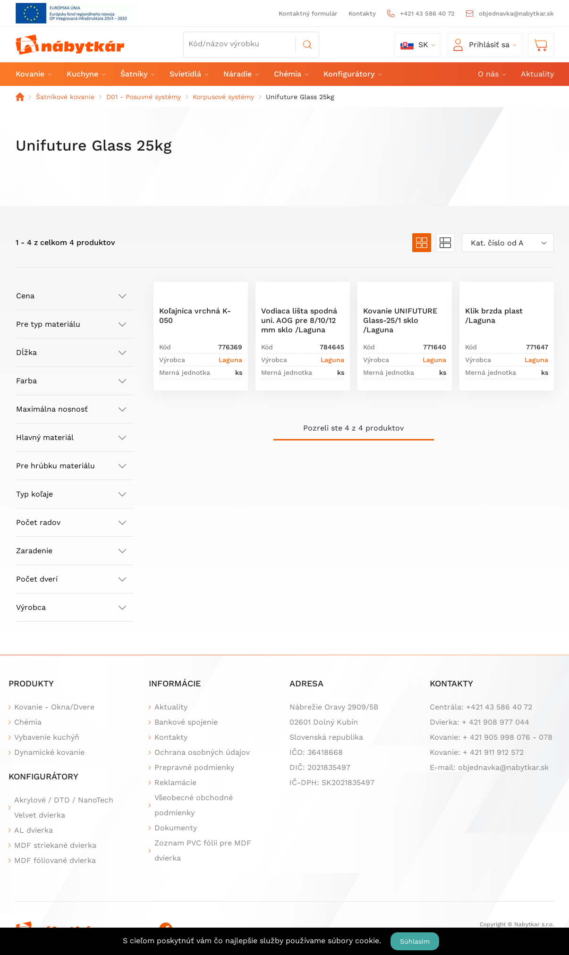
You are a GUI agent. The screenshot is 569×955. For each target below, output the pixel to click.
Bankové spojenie (186, 722)
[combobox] (508, 242)
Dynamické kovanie (49, 752)
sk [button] (414, 45)
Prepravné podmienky (194, 767)
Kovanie (33, 73)
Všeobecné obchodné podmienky (193, 805)
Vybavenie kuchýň (46, 737)
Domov (20, 97)
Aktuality (537, 73)
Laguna (230, 359)
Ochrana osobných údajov (202, 752)
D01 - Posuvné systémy (143, 97)
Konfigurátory (352, 73)
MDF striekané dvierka (55, 845)
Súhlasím (415, 941)
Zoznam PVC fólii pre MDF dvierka (202, 850)
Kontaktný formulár (308, 13)
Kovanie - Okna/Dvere (54, 706)
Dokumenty (175, 827)
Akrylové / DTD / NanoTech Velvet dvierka (63, 807)
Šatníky (136, 73)
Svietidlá (188, 73)
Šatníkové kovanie (65, 97)
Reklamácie (175, 782)
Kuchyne (85, 73)
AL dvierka (33, 830)
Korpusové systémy (223, 97)
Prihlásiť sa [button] (481, 45)
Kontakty (362, 13)
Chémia (290, 73)
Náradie (240, 73)
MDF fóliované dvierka (55, 860)
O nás (491, 73)
